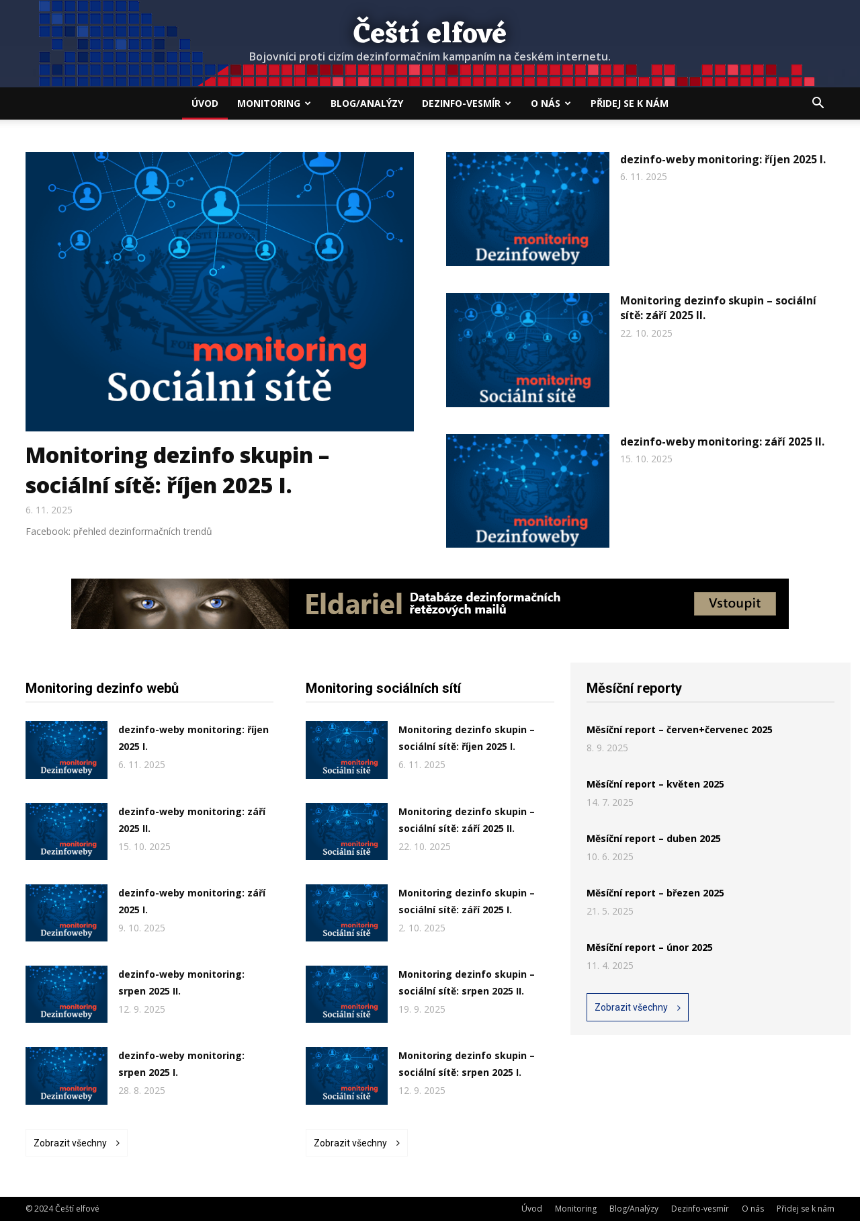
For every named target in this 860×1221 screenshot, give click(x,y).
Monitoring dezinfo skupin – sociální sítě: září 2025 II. (718, 308)
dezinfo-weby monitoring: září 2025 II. (722, 441)
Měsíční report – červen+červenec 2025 (680, 729)
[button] (818, 104)
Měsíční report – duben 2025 (654, 838)
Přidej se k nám (630, 103)
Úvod (204, 103)
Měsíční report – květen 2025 (655, 783)
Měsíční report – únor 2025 (650, 947)
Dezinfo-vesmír (466, 103)
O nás (551, 103)
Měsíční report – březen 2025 (655, 892)
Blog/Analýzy (367, 103)
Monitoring (274, 103)
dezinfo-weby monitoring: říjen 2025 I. (723, 159)
